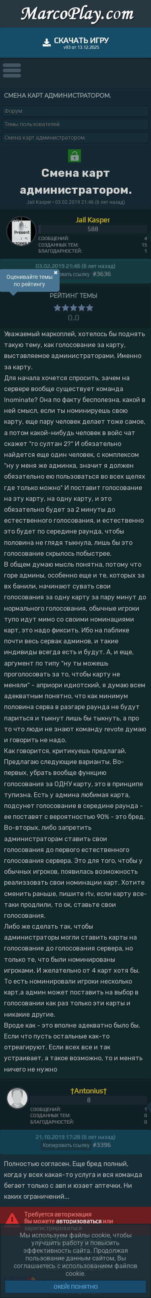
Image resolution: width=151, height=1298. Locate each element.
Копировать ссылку (66, 274)
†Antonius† (88, 1091)
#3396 (102, 1145)
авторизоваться (78, 1221)
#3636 (102, 274)
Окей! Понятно (76, 1286)
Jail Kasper (93, 220)
